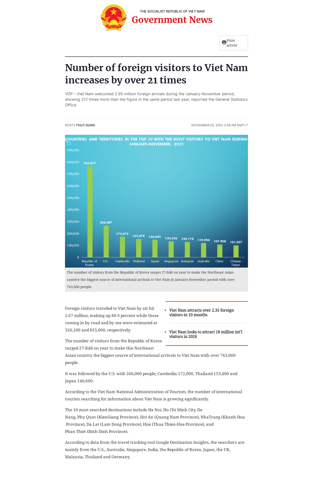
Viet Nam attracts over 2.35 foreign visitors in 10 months (201, 312)
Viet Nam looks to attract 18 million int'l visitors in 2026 (205, 334)
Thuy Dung (85, 125)
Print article (229, 42)
